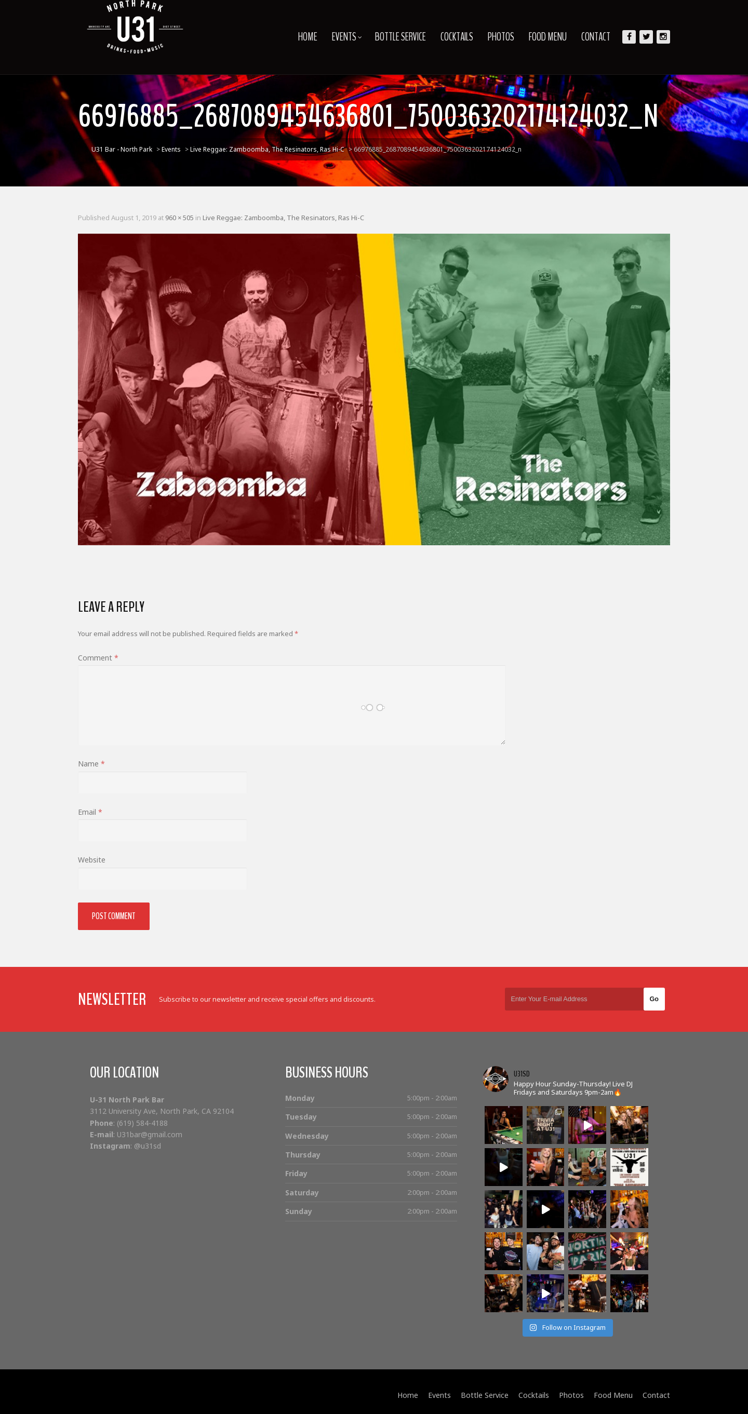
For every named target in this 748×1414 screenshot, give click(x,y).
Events (347, 37)
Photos (501, 37)
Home (307, 37)
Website (91, 860)
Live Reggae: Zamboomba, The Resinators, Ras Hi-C (283, 217)
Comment (98, 658)
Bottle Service (400, 37)
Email (90, 812)
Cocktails (456, 37)
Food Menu (548, 37)
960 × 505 (179, 217)
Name (91, 764)
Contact (595, 37)
